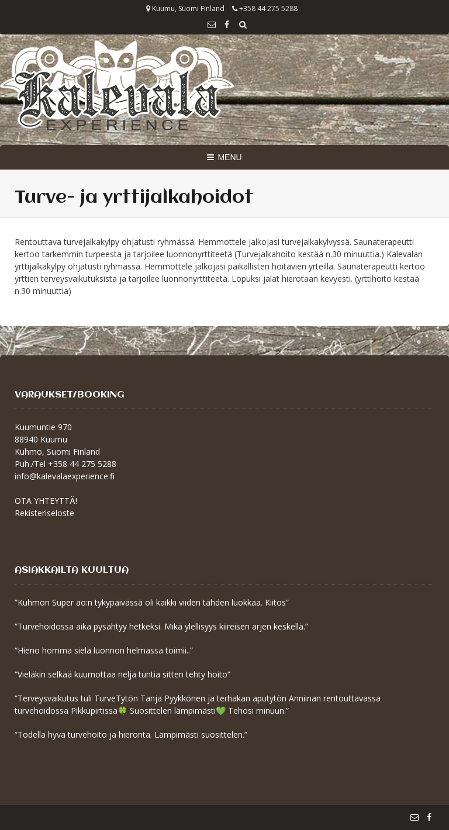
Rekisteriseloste (44, 512)
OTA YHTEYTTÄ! (46, 500)
